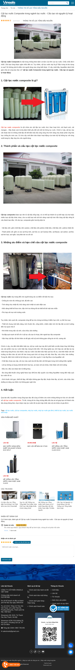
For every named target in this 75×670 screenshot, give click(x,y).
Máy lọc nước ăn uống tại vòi (31, 660)
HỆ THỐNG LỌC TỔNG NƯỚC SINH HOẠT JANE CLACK (11, 481)
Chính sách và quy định (60, 603)
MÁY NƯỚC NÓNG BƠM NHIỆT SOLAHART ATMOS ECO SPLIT (12, 448)
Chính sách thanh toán (37, 606)
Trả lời (6, 530)
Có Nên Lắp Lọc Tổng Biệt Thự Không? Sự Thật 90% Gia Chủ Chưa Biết (9, 504)
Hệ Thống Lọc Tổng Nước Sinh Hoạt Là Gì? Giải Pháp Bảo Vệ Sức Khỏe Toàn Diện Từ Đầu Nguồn (46, 506)
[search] (67, 3)
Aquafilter (13, 397)
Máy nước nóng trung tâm (48, 660)
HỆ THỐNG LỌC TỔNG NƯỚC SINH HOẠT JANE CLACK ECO (60, 448)
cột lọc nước (9, 410)
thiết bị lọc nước (60, 410)
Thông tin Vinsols (57, 586)
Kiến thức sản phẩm (59, 600)
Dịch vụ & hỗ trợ (33, 586)
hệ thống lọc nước (49, 130)
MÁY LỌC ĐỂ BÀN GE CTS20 (37, 446)
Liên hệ (54, 593)
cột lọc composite (21, 410)
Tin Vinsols (56, 597)
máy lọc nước (16, 349)
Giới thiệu (55, 590)
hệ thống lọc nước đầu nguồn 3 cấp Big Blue (36, 357)
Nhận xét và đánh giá (8, 538)
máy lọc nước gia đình (46, 410)
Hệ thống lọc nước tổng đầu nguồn (11, 660)
